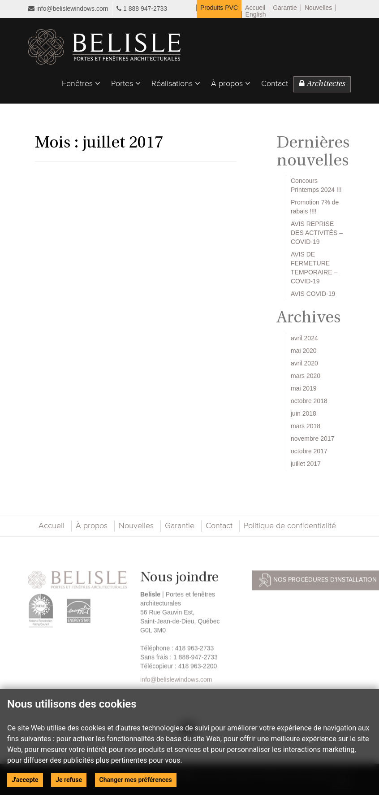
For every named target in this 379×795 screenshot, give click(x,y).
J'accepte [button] (25, 779)
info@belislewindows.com (68, 8)
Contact (274, 84)
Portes (126, 83)
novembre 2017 (312, 438)
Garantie (285, 7)
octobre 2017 (309, 451)
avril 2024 (304, 338)
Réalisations (175, 83)
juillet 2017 (306, 463)
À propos (230, 83)
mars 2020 (305, 375)
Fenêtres (81, 83)
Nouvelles (318, 7)
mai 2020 (304, 350)
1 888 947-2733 (145, 8)
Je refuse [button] (69, 779)
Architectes (322, 83)
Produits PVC (219, 7)
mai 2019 (304, 388)
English (255, 14)
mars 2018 (305, 426)
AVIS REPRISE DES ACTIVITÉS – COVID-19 (317, 232)
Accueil (255, 7)
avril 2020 (304, 363)
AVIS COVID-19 (313, 293)
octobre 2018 (309, 400)
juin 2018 (303, 413)
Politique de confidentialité (290, 526)
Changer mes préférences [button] (135, 779)
